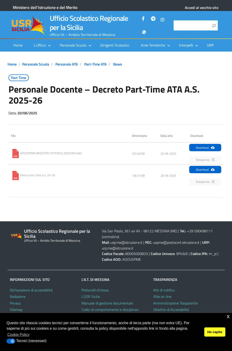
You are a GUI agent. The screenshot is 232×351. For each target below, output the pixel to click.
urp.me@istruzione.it (117, 248)
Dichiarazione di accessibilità (31, 290)
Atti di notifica (164, 290)
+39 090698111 (200, 231)
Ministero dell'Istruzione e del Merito (45, 7)
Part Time (18, 77)
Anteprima (205, 159)
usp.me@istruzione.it (126, 242)
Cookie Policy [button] (18, 335)
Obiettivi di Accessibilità (171, 309)
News (117, 64)
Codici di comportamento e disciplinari (110, 309)
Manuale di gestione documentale (107, 303)
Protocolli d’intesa (95, 290)
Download (205, 147)
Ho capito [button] (214, 332)
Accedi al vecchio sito (201, 7)
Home (17, 45)
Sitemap (16, 309)
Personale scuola (35, 64)
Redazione (18, 296)
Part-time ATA (95, 64)
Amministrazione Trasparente (175, 303)
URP (210, 45)
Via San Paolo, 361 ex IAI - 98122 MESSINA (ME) (139, 231)
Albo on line (162, 296)
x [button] (228, 316)
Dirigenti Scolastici (114, 45)
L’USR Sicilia (91, 296)
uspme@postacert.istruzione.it (176, 242)
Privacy (15, 303)
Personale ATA (66, 64)
